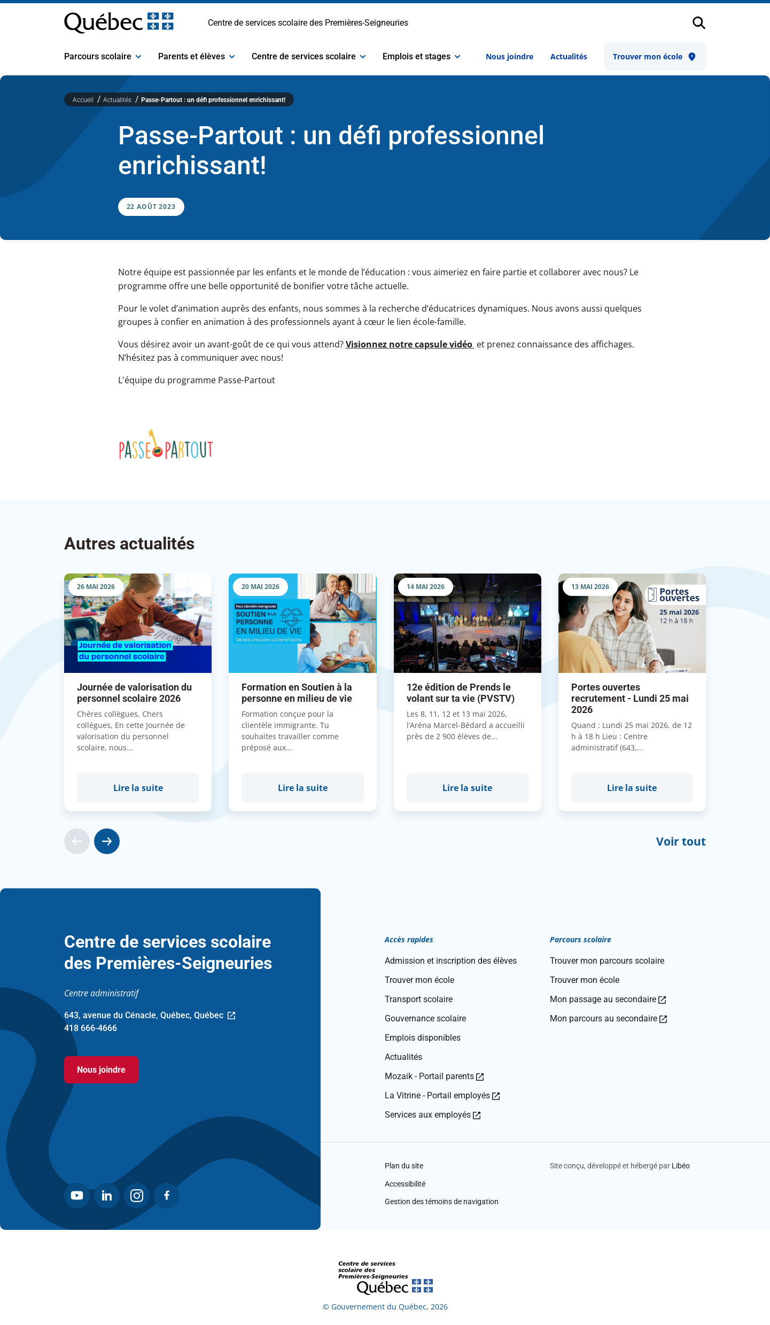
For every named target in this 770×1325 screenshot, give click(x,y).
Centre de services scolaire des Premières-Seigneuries (308, 23)
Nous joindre (509, 56)
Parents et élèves (196, 56)
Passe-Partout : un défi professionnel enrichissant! (213, 100)
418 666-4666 (90, 1028)
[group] (138, 692)
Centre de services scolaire (308, 56)
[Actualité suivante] (107, 841)
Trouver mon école (655, 56)
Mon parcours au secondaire (608, 1018)
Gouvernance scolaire (425, 1018)
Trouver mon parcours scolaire (607, 961)
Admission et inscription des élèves (451, 961)
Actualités (568, 56)
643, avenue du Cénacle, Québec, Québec (149, 1016)
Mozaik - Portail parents (434, 1076)
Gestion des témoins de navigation (442, 1201)
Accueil (84, 100)
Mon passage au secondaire (608, 999)
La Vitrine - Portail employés (442, 1095)
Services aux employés (432, 1115)
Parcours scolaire (102, 56)
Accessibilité (405, 1184)
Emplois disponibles (423, 1038)
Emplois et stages (421, 56)
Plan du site (404, 1165)
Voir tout (681, 841)
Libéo (681, 1165)
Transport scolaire (419, 999)
